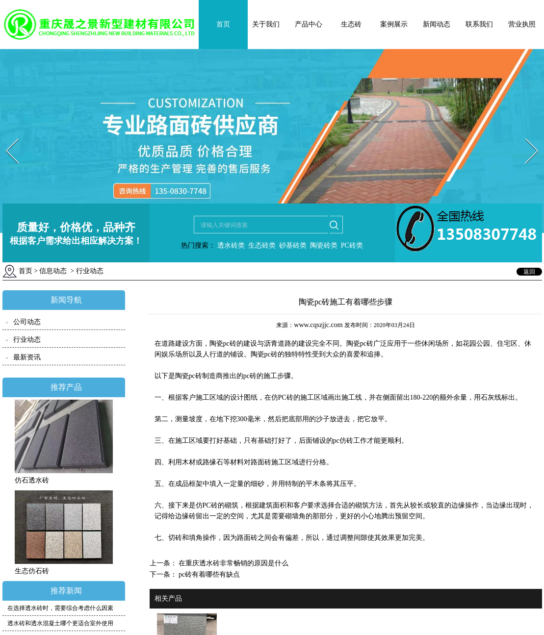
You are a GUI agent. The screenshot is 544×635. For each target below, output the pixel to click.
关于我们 (266, 24)
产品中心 (308, 24)
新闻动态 (436, 24)
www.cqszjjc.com (318, 325)
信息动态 (53, 271)
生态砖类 (262, 245)
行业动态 (27, 339)
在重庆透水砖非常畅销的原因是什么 (233, 563)
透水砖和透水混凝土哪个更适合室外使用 (60, 623)
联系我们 (479, 24)
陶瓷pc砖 (188, 376)
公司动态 (27, 322)
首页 (223, 24)
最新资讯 (27, 357)
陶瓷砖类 (322, 245)
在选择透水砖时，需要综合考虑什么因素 (60, 608)
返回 (529, 271)
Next (526, 135)
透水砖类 (230, 245)
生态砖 (351, 24)
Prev (6, 135)
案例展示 (394, 24)
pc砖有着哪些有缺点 (208, 574)
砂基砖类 (293, 245)
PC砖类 (352, 245)
